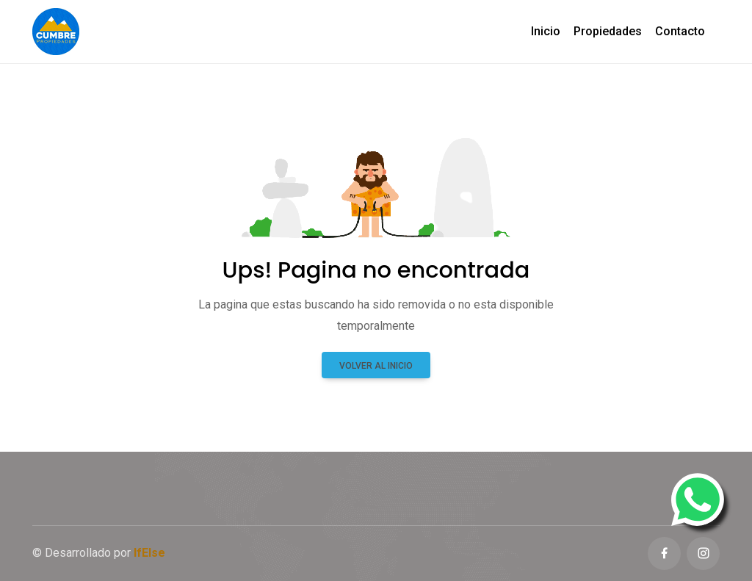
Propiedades (608, 31)
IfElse (149, 553)
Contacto (680, 31)
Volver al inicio (376, 366)
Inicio (545, 31)
